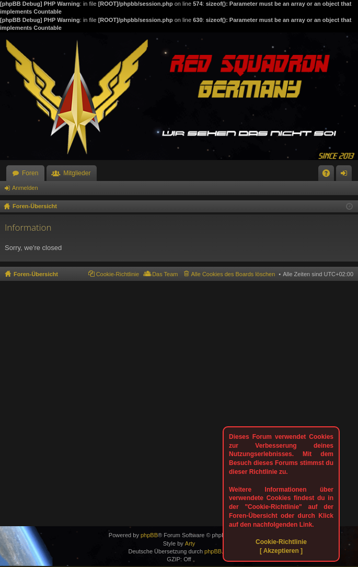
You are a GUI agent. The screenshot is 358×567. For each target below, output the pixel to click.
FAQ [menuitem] (329, 175)
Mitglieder (76, 173)
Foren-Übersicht (36, 274)
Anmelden (25, 188)
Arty (190, 543)
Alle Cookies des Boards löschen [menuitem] (233, 274)
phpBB (149, 535)
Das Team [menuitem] (165, 274)
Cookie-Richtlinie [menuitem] (118, 274)
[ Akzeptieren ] (281, 550)
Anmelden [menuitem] (346, 175)
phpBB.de (216, 551)
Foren (30, 173)
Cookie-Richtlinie (281, 542)
